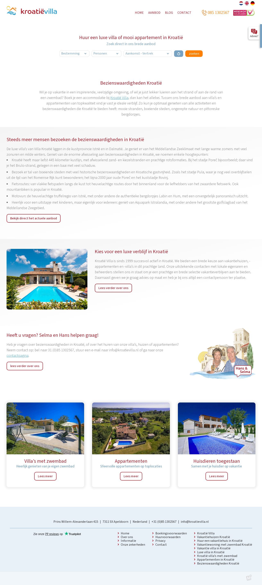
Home (125, 533)
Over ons (127, 537)
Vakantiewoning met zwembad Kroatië (224, 544)
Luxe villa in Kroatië (211, 552)
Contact (161, 544)
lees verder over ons (24, 366)
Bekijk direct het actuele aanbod (33, 218)
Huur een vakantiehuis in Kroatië (220, 541)
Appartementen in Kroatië (215, 559)
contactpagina (17, 355)
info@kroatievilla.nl (195, 521)
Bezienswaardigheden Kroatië (218, 563)
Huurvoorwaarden (168, 537)
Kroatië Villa (119, 97)
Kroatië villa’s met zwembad (217, 556)
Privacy (160, 541)
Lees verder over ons (113, 288)
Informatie (128, 541)
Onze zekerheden (133, 544)
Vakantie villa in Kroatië (213, 548)
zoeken (194, 53)
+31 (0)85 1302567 (163, 521)
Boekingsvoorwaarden (171, 533)
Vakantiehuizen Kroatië (213, 537)
